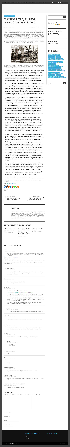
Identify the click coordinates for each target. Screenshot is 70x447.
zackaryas (6, 315)
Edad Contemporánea (9, 16)
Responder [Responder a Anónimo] (13, 351)
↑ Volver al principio (63, 443)
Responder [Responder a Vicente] (13, 251)
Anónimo (6, 350)
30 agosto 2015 (11, 27)
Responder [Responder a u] (13, 279)
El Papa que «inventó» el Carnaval (38, 229)
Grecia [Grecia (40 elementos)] (53, 63)
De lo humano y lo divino (11, 183)
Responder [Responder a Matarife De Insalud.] (13, 368)
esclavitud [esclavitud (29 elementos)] (59, 61)
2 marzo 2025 (39, 231)
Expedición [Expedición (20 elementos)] (60, 62)
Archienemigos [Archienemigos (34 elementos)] (51, 57)
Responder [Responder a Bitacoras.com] (15, 257)
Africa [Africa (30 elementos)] (49, 54)
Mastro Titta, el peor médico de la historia (14, 384)
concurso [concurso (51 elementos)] (60, 58)
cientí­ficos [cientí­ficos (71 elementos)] (50, 58)
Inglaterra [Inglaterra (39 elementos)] (50, 68)
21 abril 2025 (25, 236)
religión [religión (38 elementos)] (62, 76)
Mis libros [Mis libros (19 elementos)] (57, 72)
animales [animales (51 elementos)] (58, 54)
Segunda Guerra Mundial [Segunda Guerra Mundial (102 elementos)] (57, 77)
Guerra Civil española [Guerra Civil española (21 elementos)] (53, 65)
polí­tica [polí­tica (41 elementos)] (53, 74)
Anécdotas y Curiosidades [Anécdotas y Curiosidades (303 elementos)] (54, 55)
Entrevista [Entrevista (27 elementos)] (54, 61)
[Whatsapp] (14, 187)
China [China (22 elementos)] (59, 57)
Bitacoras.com (6, 256)
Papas (5, 190)
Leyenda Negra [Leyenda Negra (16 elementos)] (51, 70)
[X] (7, 187)
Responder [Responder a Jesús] (13, 325)
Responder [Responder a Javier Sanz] (15, 342)
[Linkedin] (10, 187)
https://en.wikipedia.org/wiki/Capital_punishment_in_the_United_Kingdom (20, 292)
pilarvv (5, 357)
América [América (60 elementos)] (53, 54)
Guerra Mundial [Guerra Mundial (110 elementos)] (52, 66)
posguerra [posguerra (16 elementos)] (58, 74)
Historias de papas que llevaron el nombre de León (9, 230)
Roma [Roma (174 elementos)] (49, 77)
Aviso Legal (5, 443)
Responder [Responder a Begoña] (13, 334)
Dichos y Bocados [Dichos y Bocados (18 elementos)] (57, 59)
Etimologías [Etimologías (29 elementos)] (55, 62)
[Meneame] (18, 187)
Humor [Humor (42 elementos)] (61, 66)
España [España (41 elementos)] (50, 62)
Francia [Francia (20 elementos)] (50, 63)
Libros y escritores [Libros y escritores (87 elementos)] (60, 70)
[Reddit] (9, 187)
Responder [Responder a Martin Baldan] (13, 288)
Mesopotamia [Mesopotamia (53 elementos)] (51, 72)
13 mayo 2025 (10, 232)
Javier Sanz (6, 232)
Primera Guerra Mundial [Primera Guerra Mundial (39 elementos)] (53, 76)
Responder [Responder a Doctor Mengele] (14, 376)
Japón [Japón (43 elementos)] (60, 68)
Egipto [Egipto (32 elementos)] (49, 61)
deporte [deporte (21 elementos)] (50, 59)
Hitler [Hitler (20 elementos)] (57, 66)
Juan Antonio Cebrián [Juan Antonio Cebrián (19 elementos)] (53, 69)
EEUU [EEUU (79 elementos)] (62, 59)
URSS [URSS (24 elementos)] (64, 77)
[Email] (16, 187)
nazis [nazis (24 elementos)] (62, 73)
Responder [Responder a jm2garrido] (16, 309)
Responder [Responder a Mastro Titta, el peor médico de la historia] (14, 385)
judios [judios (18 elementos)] (60, 69)
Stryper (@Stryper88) (9, 268)
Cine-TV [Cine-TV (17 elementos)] (55, 58)
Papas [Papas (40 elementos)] (49, 74)
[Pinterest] (12, 187)
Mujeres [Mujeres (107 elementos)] (58, 73)
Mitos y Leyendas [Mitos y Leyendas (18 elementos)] (52, 73)
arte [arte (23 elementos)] (57, 57)
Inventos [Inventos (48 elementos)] (56, 68)
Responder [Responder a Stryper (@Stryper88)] (13, 269)
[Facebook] (5, 187)
